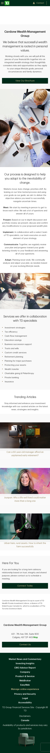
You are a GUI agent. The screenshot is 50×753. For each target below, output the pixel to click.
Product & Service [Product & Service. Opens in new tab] (25, 676)
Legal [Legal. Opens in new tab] (25, 698)
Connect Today (25, 586)
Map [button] (35, 637)
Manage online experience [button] (25, 689)
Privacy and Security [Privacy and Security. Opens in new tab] (25, 694)
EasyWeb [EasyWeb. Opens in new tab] (25, 685)
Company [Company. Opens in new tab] (25, 672)
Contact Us (25, 645)
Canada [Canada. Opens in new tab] (25, 720)
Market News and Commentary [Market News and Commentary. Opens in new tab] (25, 659)
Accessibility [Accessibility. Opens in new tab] (25, 703)
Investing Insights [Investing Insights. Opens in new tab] (25, 663)
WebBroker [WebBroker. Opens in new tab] (25, 681)
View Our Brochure (25, 81)
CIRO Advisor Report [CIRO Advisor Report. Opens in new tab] (25, 668)
